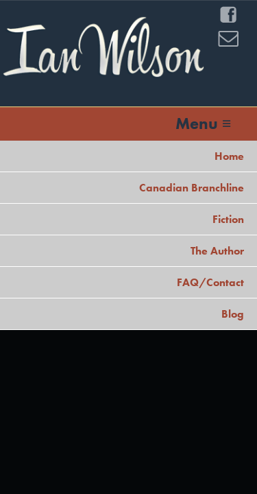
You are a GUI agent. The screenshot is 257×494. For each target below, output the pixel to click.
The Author (217, 251)
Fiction (228, 219)
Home (229, 156)
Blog (232, 314)
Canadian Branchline (191, 187)
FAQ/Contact (210, 282)
